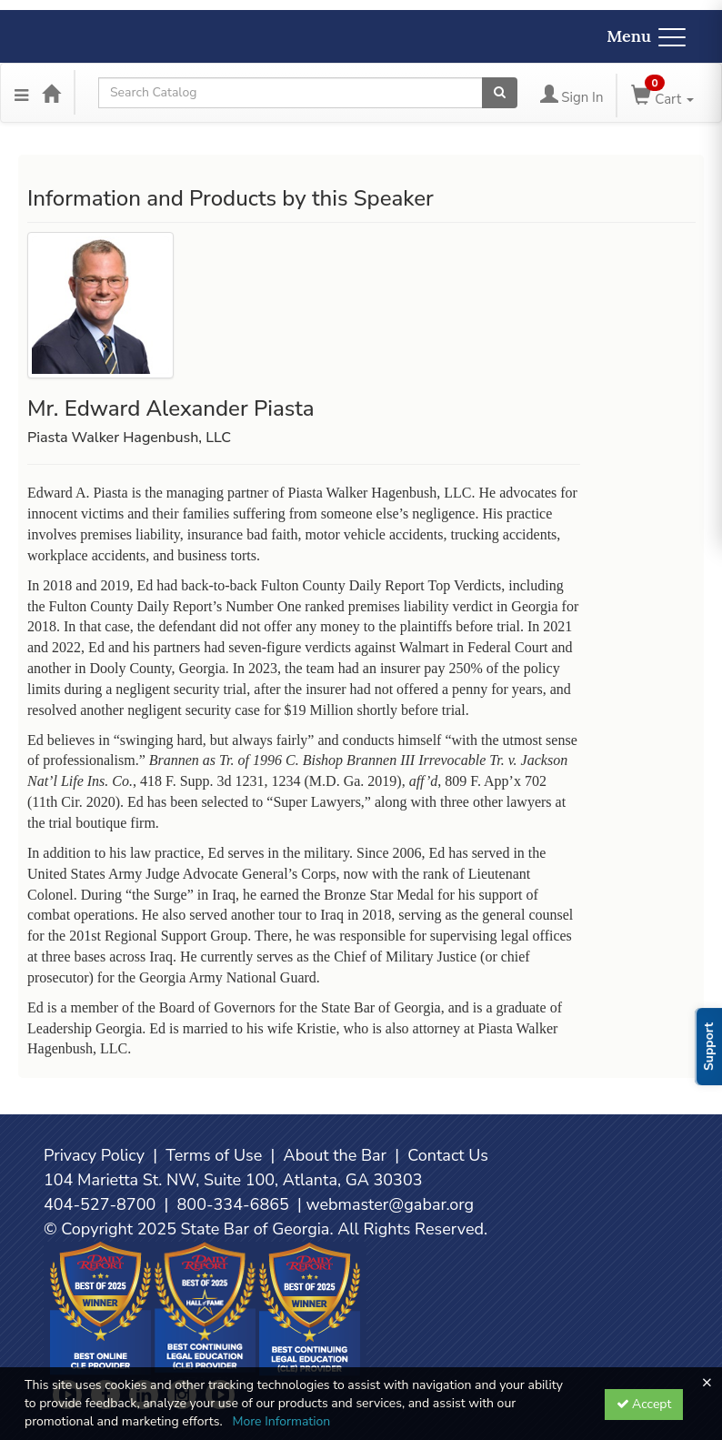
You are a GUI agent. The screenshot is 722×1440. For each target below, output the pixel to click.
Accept (644, 1404)
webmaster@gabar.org (390, 1204)
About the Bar (335, 1155)
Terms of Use (213, 1155)
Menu (646, 35)
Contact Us (447, 1155)
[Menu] (21, 93)
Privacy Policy (94, 1155)
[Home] (51, 93)
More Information (281, 1421)
